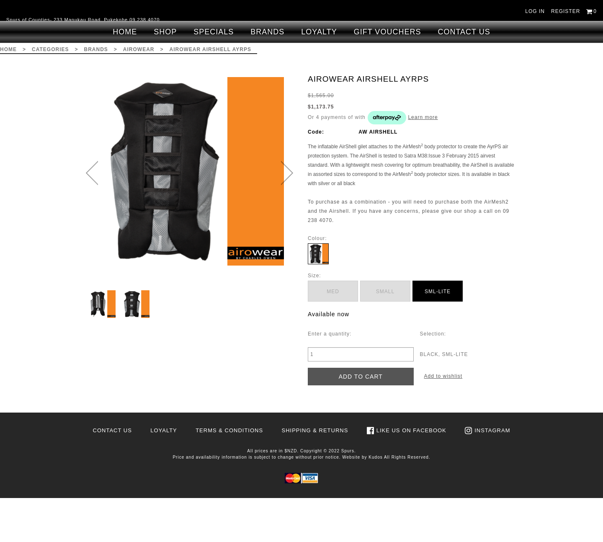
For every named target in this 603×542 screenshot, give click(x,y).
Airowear (139, 93)
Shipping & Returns (314, 474)
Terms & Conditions (229, 474)
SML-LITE (438, 335)
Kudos (375, 501)
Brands (267, 76)
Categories (50, 93)
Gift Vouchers (387, 76)
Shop (165, 76)
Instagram (492, 474)
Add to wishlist (443, 420)
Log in (535, 11)
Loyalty (319, 76)
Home (125, 76)
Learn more (423, 161)
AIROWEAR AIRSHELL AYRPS (210, 93)
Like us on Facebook (411, 474)
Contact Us (464, 76)
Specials (213, 76)
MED (333, 335)
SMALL (385, 335)
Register (565, 11)
